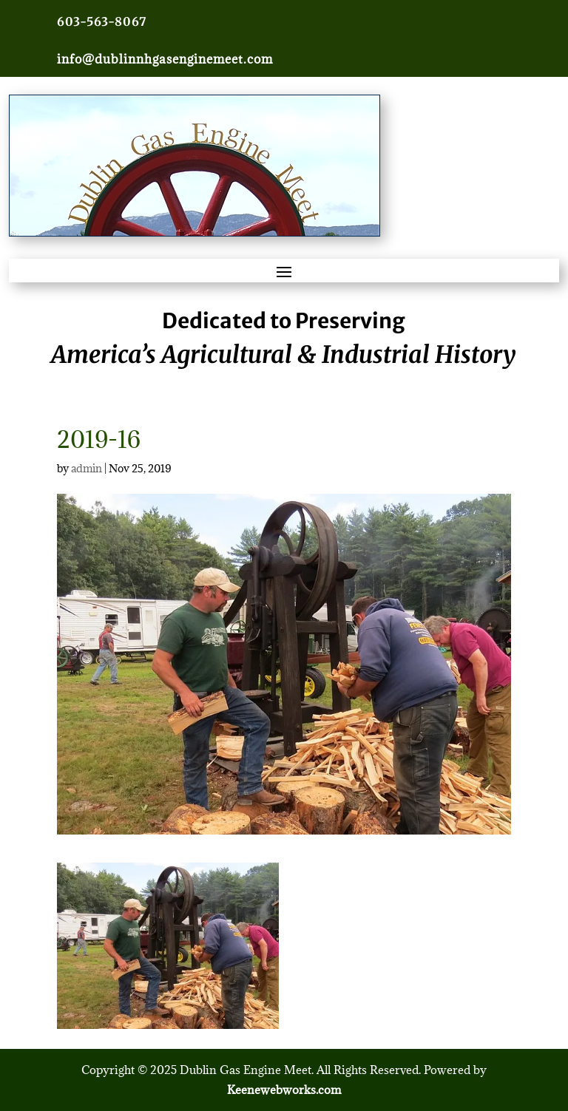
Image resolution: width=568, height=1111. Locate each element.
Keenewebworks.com (284, 1089)
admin (86, 468)
